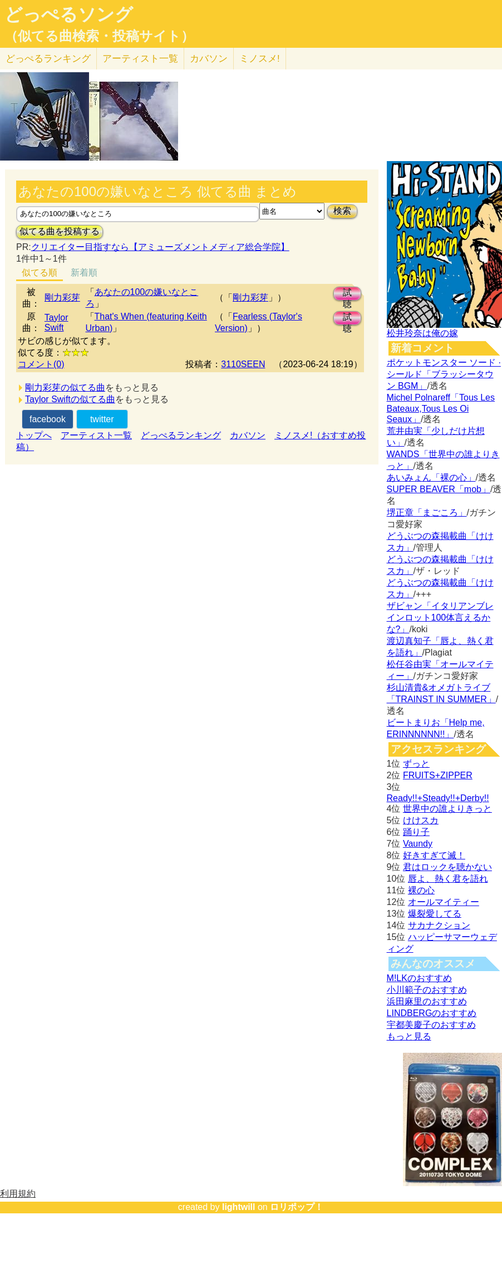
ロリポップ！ (296, 1207)
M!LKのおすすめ (419, 978)
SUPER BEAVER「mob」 (438, 489)
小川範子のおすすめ (427, 989)
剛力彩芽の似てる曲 (65, 387)
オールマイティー (443, 902)
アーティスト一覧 (96, 435)
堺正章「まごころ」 (427, 512)
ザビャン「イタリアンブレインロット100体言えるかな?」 (440, 617)
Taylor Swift (56, 322)
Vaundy (417, 843)
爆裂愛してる (434, 913)
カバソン (209, 58)
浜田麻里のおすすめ (427, 1001)
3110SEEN (243, 364)
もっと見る (409, 1036)
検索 (342, 211)
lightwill (238, 1207)
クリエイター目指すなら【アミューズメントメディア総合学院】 (160, 247)
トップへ (34, 435)
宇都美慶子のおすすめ (431, 1024)
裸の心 (421, 890)
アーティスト (140, 58)
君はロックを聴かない (447, 867)
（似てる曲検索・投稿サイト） (99, 36)
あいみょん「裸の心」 (431, 477)
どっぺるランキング (181, 435)
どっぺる (48, 58)
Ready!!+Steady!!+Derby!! (438, 798)
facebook (47, 419)
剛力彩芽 (62, 297)
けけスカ (421, 820)
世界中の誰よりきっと (447, 808)
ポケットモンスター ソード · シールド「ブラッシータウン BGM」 (444, 374)
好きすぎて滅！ (434, 855)
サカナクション (439, 925)
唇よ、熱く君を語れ (448, 878)
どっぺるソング (68, 14)
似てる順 (39, 272)
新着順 (84, 272)
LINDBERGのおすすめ (432, 1013)
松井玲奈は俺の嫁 (422, 333)
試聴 (347, 294)
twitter (102, 419)
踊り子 (416, 832)
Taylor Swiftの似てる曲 (70, 399)
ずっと (416, 763)
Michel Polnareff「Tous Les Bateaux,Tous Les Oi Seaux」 (441, 408)
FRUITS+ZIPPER (438, 775)
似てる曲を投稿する (59, 231)
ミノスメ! (259, 58)
